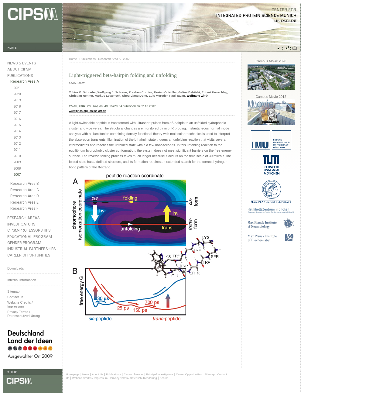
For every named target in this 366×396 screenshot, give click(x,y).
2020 (17, 94)
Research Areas (23, 217)
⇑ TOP (12, 372)
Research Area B (24, 183)
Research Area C (24, 190)
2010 (17, 156)
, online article (97, 110)
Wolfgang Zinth (197, 95)
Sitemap (13, 291)
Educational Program (29, 236)
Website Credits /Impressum (20, 304)
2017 (17, 113)
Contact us (15, 297)
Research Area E (24, 202)
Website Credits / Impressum (90, 378)
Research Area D (24, 196)
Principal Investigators (159, 374)
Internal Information (21, 280)
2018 (17, 106)
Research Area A (24, 81)
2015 (17, 125)
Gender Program (24, 242)
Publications (20, 75)
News (85, 374)
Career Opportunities (28, 255)
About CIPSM (19, 69)
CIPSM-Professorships (28, 230)
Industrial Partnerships (31, 248)
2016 (17, 119)
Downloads (15, 268)
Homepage (73, 374)
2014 (17, 131)
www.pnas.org (78, 110)
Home (73, 58)
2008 (17, 168)
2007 (17, 175)
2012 (17, 144)
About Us (97, 374)
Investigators (21, 224)
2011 (17, 150)
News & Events (21, 63)
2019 (17, 100)
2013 (17, 137)
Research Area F (24, 208)
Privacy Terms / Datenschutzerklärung (23, 314)
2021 (17, 88)
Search (164, 378)
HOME (12, 47)
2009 (17, 162)
